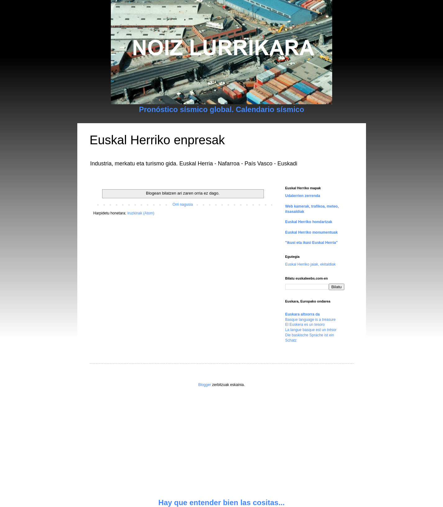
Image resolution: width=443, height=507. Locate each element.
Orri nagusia (183, 204)
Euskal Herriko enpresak (157, 140)
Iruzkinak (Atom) (140, 213)
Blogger (204, 385)
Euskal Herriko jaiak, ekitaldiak (310, 264)
